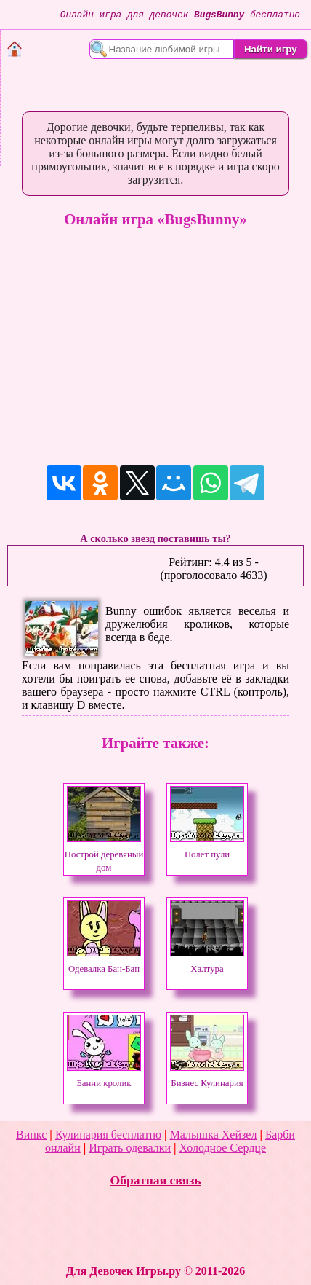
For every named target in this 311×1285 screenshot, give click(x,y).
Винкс (31, 1134)
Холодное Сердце (222, 1147)
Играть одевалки (130, 1147)
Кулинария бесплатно (108, 1134)
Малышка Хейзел (213, 1134)
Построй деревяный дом (104, 854)
